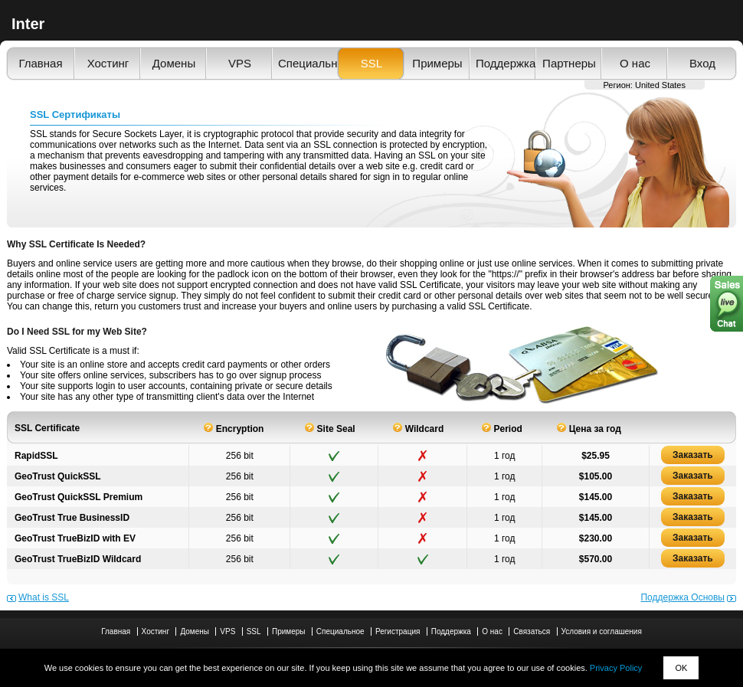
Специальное (305, 63)
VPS (239, 63)
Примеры (437, 63)
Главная (40, 63)
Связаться (531, 631)
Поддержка (503, 63)
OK (681, 667)
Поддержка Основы (682, 597)
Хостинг (108, 63)
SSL (371, 63)
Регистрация (397, 631)
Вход (702, 63)
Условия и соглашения (601, 631)
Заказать (693, 455)
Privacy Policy (616, 667)
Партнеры (569, 63)
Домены (173, 63)
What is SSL (43, 597)
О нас (635, 63)
